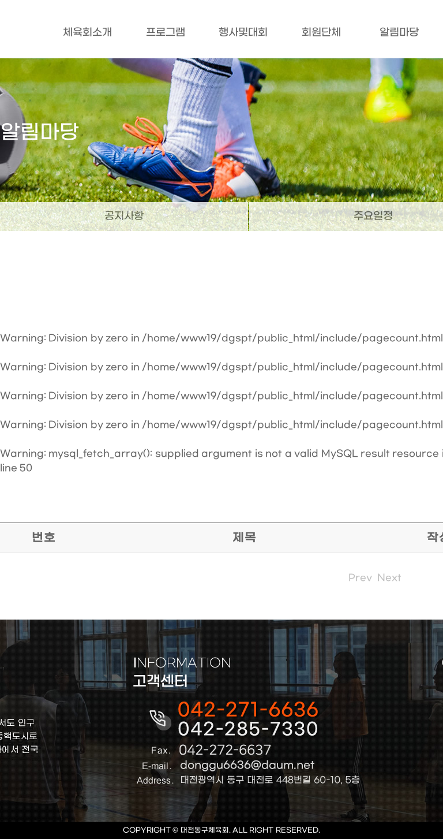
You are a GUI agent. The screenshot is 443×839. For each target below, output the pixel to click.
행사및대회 (243, 33)
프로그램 (165, 33)
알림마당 (399, 33)
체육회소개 (87, 33)
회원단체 (321, 33)
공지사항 (124, 216)
